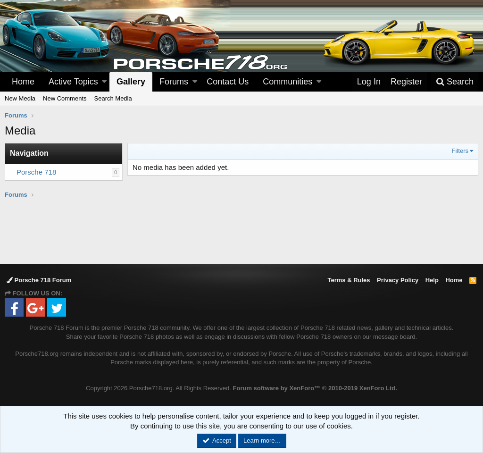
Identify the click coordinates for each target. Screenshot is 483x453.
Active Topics (73, 81)
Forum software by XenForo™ (315, 388)
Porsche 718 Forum (39, 280)
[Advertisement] (241, 231)
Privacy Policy (397, 280)
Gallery (131, 81)
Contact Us (228, 81)
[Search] (454, 82)
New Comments (64, 98)
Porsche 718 (36, 172)
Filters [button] (460, 150)
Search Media (113, 98)
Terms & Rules (348, 280)
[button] (104, 82)
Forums (173, 81)
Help (432, 280)
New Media (20, 98)
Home (23, 81)
